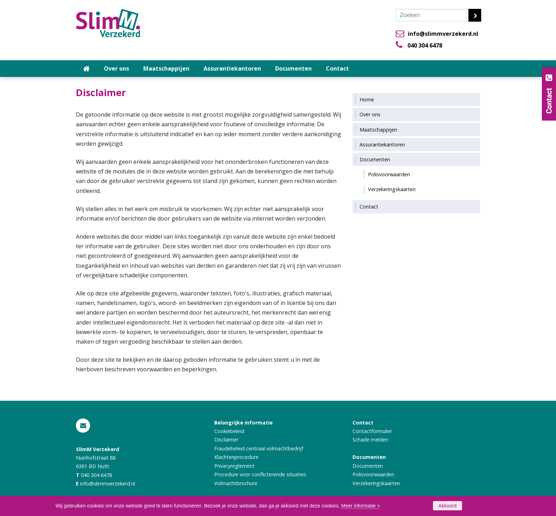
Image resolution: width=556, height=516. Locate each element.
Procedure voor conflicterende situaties (260, 474)
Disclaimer (226, 439)
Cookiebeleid (229, 431)
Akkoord (447, 506)
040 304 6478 (424, 45)
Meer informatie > (360, 506)
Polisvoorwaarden (373, 474)
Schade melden (370, 439)
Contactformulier (372, 431)
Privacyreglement (234, 465)
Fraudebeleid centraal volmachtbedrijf (258, 448)
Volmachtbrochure (235, 483)
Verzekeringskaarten (376, 483)
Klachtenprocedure (236, 457)
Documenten (367, 465)
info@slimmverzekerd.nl (443, 34)
